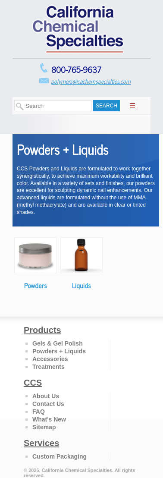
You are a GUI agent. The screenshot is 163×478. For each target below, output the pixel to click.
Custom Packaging (59, 456)
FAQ (38, 411)
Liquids (81, 285)
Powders (35, 285)
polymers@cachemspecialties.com (91, 81)
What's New (49, 419)
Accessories (50, 358)
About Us (45, 396)
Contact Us (48, 403)
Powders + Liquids (59, 351)
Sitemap (44, 427)
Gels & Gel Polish (57, 343)
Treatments (48, 366)
